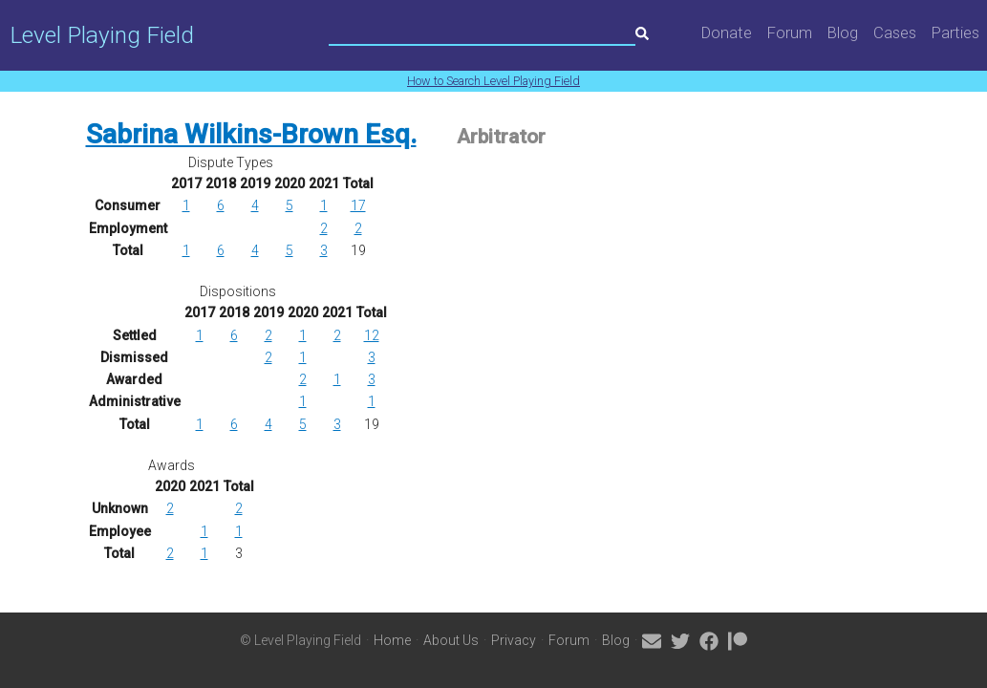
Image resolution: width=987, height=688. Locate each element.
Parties (955, 32)
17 (358, 205)
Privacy (513, 640)
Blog (842, 32)
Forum (789, 32)
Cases (894, 32)
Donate (726, 32)
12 (371, 335)
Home (392, 640)
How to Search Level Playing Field (493, 81)
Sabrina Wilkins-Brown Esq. (251, 134)
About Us (451, 640)
